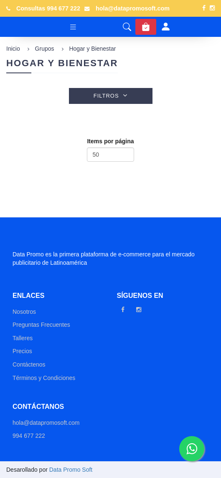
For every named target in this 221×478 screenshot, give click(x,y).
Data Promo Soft (71, 469)
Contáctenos (29, 364)
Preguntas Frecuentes (41, 324)
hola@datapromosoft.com (133, 8)
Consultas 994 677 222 (48, 8)
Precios (22, 351)
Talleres (23, 338)
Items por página (110, 141)
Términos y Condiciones (44, 378)
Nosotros (24, 311)
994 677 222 (29, 435)
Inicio (13, 48)
